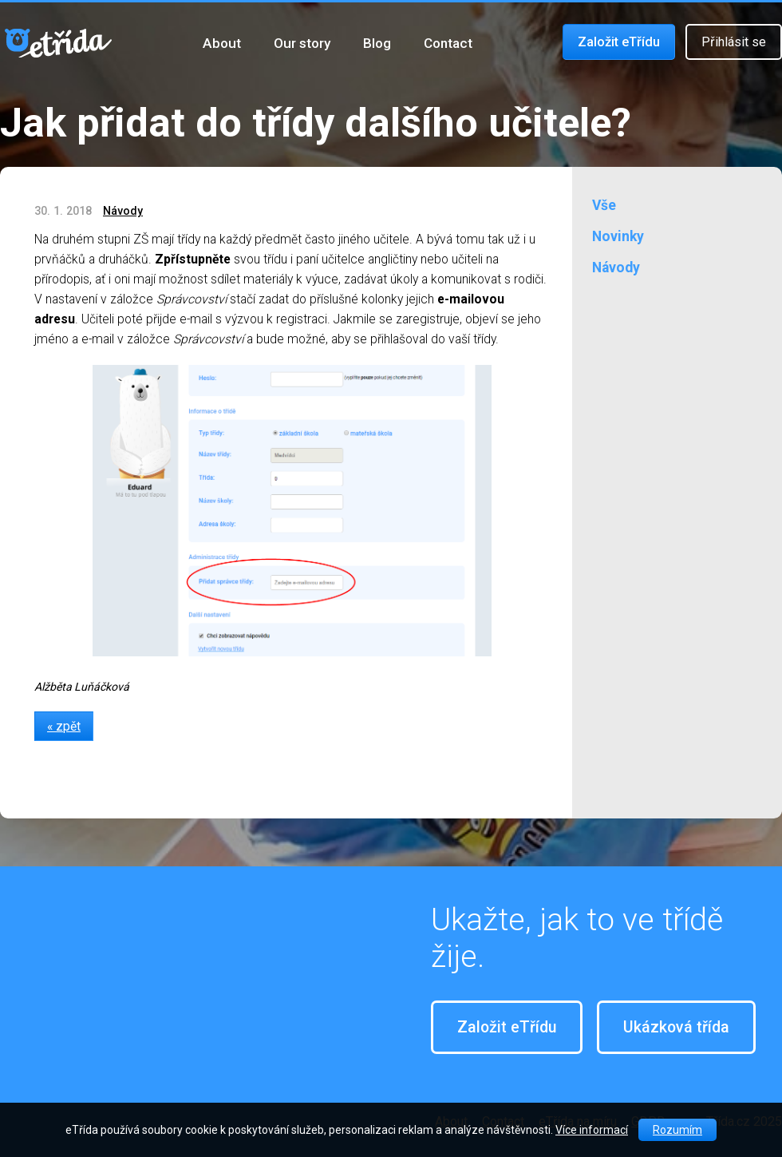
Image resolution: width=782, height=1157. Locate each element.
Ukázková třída (676, 1027)
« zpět (64, 726)
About (222, 43)
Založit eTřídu (619, 42)
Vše (604, 205)
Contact (448, 43)
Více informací (591, 1129)
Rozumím (677, 1129)
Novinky (618, 236)
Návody (123, 210)
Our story (302, 43)
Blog (377, 43)
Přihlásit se (733, 42)
